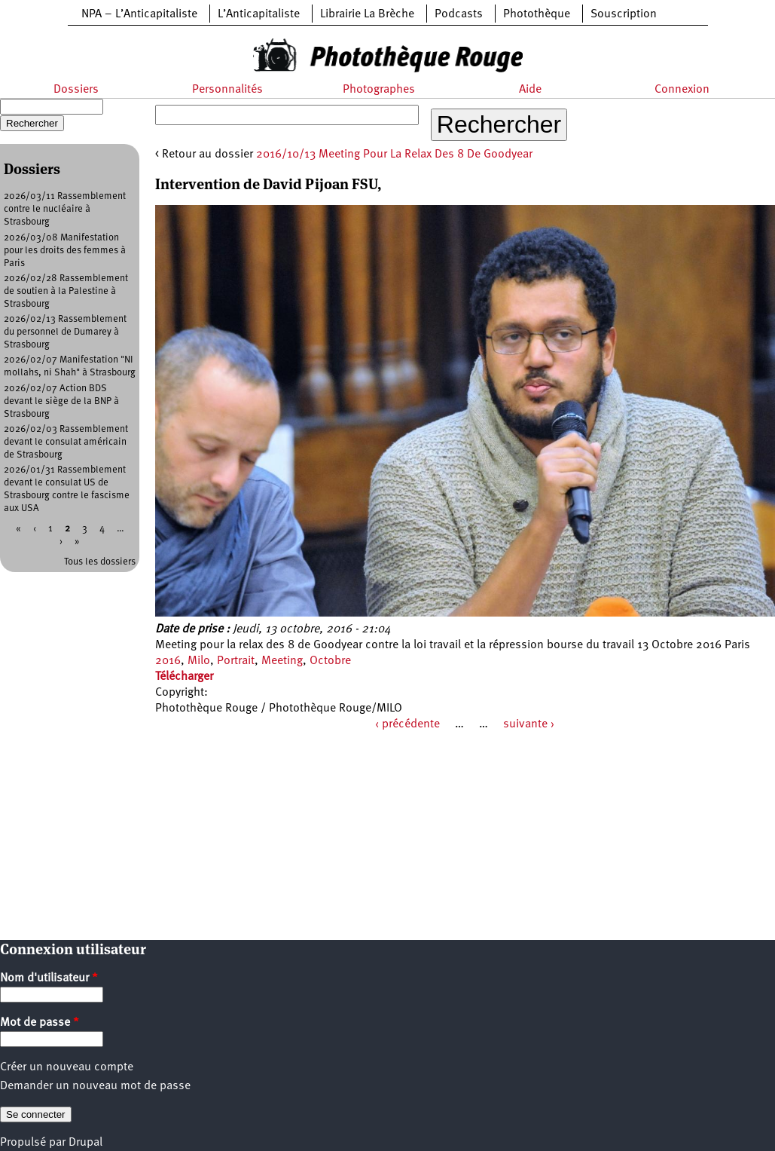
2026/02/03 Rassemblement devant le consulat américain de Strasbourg (66, 442)
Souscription (623, 14)
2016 (168, 661)
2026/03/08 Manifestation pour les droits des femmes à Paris (65, 250)
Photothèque (536, 14)
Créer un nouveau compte (66, 1067)
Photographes (379, 90)
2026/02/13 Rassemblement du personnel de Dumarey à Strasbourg (65, 332)
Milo (199, 661)
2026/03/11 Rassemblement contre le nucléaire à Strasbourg (65, 209)
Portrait (236, 661)
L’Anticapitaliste (259, 14)
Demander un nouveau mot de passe (95, 1086)
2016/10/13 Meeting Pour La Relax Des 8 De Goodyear (394, 154)
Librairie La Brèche (367, 14)
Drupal (85, 1143)
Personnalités (227, 90)
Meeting (282, 661)
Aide (530, 90)
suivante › (528, 724)
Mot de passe (39, 1023)
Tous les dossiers (100, 562)
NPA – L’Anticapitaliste (139, 14)
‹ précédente (407, 724)
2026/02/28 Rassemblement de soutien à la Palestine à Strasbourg (66, 291)
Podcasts (459, 14)
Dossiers (76, 90)
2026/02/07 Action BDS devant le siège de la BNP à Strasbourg (61, 401)
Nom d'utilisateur (49, 978)
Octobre (330, 661)
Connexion (681, 90)
